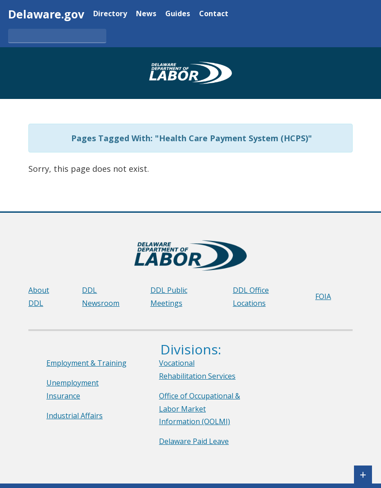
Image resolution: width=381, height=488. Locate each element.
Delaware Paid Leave (194, 441)
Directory (110, 14)
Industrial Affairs (74, 416)
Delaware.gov (46, 14)
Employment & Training (86, 363)
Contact (213, 14)
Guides (177, 14)
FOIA (323, 296)
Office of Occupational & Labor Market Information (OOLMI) (199, 409)
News (146, 14)
